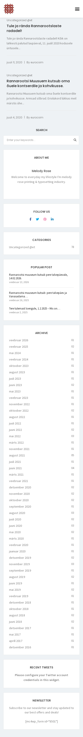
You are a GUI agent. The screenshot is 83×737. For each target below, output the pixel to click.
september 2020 (20, 510)
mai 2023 (15, 394)
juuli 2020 (15, 522)
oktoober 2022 (19, 414)
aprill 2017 (15, 644)
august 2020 (17, 516)
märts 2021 (16, 478)
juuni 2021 (15, 471)
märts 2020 (16, 542)
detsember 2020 (20, 490)
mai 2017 (15, 637)
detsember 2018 (20, 606)
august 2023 (17, 375)
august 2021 (17, 458)
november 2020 (19, 497)
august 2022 (17, 420)
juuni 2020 (15, 529)
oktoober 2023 (19, 369)
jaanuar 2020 (17, 554)
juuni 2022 (15, 433)
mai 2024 (15, 356)
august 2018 (17, 618)
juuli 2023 (15, 382)
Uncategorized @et (19, 20)
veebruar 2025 (18, 350)
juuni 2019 (15, 586)
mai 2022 (15, 439)
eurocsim (37, 62)
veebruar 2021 (18, 484)
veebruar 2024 (18, 362)
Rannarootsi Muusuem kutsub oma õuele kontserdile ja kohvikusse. (38, 84)
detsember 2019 (20, 561)
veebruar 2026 (18, 343)
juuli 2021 (15, 465)
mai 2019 (15, 593)
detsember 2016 (20, 650)
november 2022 (19, 407)
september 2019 (20, 574)
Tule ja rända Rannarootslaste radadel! (34, 28)
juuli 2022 (15, 426)
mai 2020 (15, 535)
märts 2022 (16, 446)
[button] (77, 9)
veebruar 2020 (18, 548)
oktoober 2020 (19, 503)
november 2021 (19, 452)
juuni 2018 (15, 625)
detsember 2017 (20, 631)
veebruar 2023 (18, 401)
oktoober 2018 (19, 612)
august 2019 (17, 580)
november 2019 (19, 567)
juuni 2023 (15, 388)
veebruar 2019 (18, 599)
